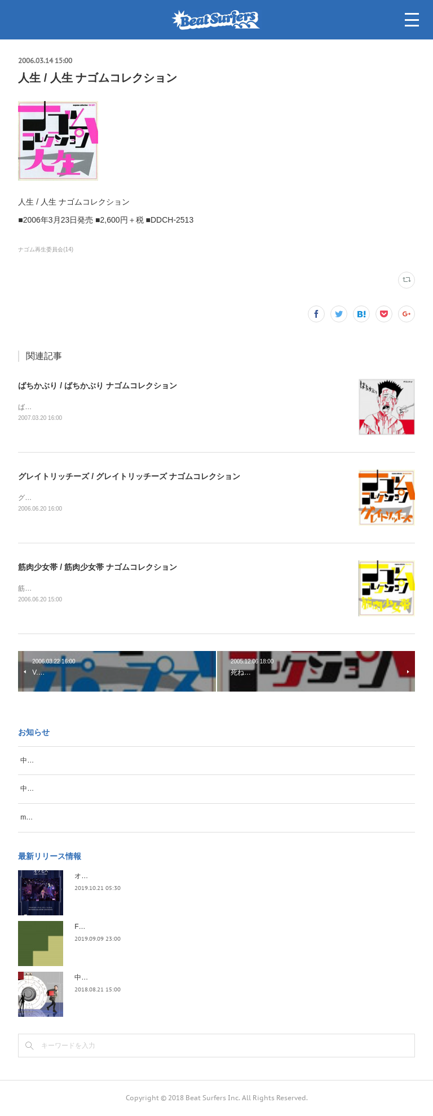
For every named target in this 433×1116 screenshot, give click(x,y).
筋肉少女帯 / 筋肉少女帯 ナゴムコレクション (97, 567)
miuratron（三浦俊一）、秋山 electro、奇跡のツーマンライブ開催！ (123, 818)
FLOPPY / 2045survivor (109, 927)
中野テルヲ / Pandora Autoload (120, 978)
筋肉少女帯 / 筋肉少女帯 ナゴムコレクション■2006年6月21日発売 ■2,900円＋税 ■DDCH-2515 (161, 589)
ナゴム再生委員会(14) (45, 249)
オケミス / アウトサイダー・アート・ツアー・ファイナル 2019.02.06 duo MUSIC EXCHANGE (217, 876)
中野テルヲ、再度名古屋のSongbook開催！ (86, 761)
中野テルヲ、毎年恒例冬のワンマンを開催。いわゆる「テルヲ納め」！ (128, 790)
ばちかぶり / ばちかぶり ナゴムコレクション (97, 385)
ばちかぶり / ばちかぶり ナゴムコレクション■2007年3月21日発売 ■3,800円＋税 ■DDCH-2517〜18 (168, 407)
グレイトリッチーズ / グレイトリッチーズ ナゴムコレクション (129, 476)
